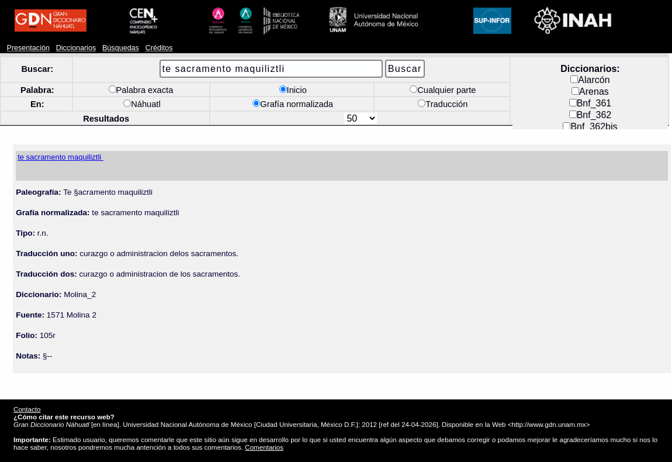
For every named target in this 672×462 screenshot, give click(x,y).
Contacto (26, 409)
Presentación (28, 48)
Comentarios (264, 447)
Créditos (159, 48)
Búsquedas (120, 48)
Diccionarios (76, 48)
